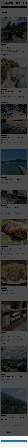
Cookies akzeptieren (14, 441)
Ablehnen (14, 443)
